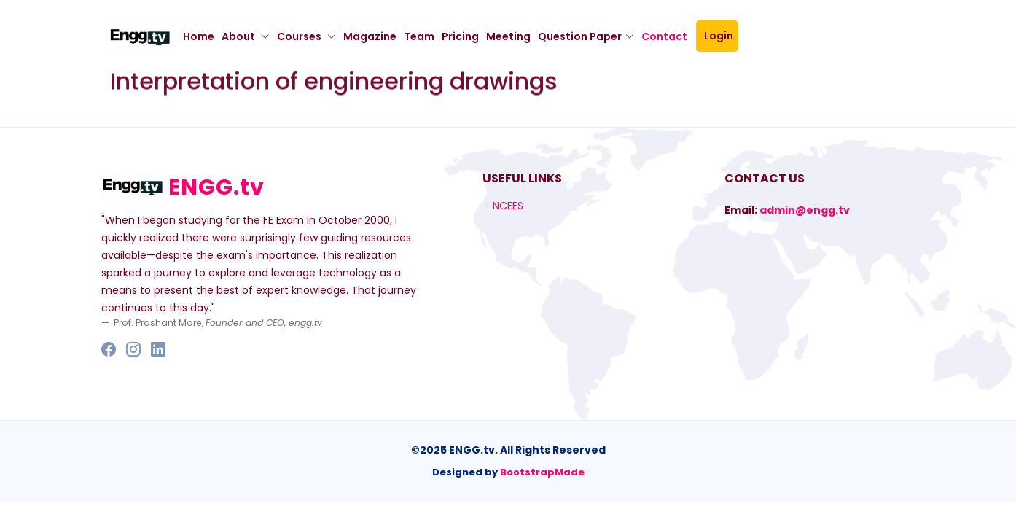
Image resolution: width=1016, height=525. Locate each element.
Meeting (508, 36)
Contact (668, 36)
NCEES (508, 206)
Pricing (460, 36)
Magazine (369, 36)
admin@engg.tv (804, 210)
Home (198, 36)
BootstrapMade (542, 472)
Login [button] (721, 35)
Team (419, 36)
